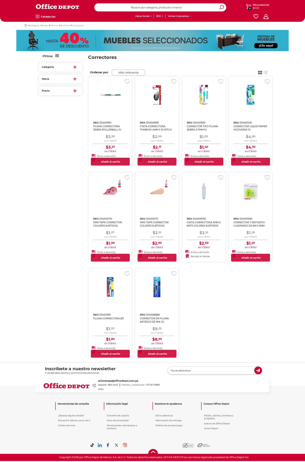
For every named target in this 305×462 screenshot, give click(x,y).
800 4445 (113, 385)
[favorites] (256, 16)
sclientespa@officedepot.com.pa (118, 380)
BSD (158, 16)
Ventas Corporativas (178, 16)
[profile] (266, 16)
